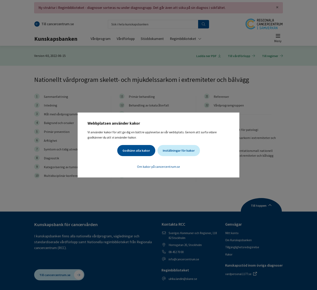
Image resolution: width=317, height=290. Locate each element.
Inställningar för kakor (179, 150)
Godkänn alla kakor (136, 150)
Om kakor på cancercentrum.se (158, 167)
